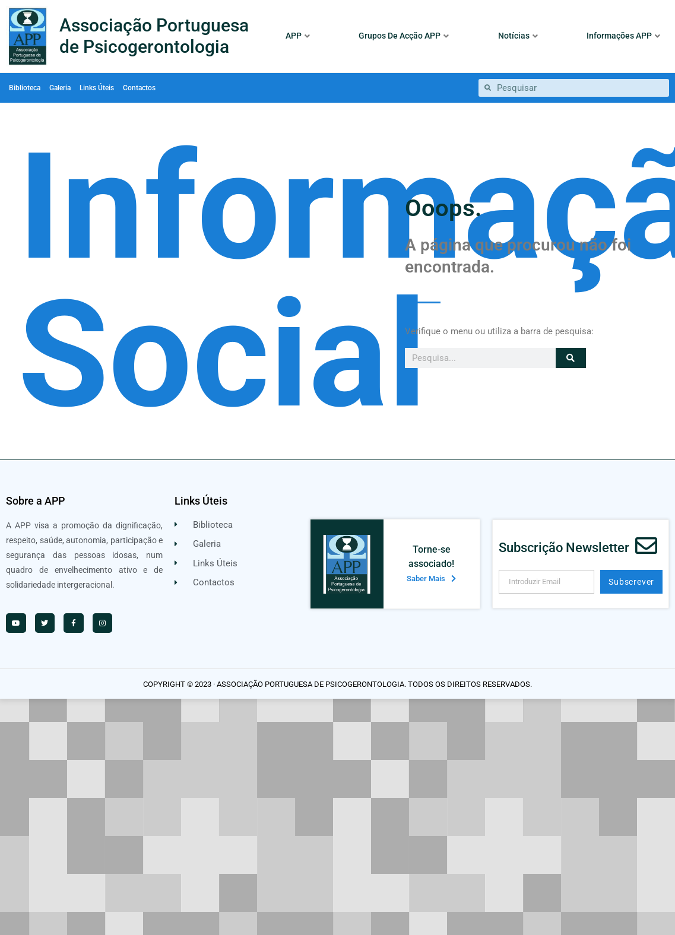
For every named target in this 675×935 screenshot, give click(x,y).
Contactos (139, 88)
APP (298, 35)
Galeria (60, 88)
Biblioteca (24, 88)
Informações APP (623, 35)
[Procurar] (571, 358)
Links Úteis (97, 88)
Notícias (518, 35)
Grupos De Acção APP (404, 35)
